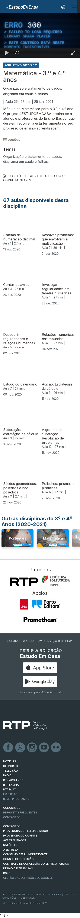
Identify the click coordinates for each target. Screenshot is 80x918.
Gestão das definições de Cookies (28, 877)
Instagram (32, 747)
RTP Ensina (11, 784)
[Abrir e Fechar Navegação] (74, 7)
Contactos (11, 817)
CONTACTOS (11, 826)
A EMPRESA (10, 849)
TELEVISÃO (10, 770)
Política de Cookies (48, 894)
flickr (56, 747)
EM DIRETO (10, 794)
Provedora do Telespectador (25, 830)
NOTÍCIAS (9, 761)
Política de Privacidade (18, 894)
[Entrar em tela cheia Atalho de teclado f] (73, 53)
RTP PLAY (9, 789)
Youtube (44, 747)
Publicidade (27, 897)
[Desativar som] (17, 53)
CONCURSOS (11, 807)
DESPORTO (10, 766)
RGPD (6, 873)
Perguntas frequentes (20, 812)
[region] (40, 35)
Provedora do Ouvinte (20, 835)
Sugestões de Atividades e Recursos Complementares (35, 178)
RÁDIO (7, 775)
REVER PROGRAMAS (16, 798)
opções (11, 139)
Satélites (10, 845)
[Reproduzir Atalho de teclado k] (7, 53)
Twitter (20, 747)
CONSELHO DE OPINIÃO (18, 859)
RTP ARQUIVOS (13, 780)
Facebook (8, 747)
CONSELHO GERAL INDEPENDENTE (25, 854)
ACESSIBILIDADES (14, 840)
